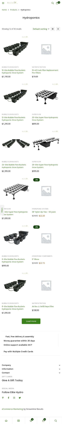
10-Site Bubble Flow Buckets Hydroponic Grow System (13, 71)
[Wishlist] (31, 420)
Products (13, 10)
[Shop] (18, 420)
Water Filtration (39, 67)
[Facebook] (8, 398)
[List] (53, 29)
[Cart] (57, 3)
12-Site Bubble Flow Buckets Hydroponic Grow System (13, 118)
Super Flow (36, 114)
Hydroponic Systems (40, 209)
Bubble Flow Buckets (10, 67)
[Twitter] (20, 398)
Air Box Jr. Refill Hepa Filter (43, 306)
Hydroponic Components (42, 256)
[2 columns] (58, 29)
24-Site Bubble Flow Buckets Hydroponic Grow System (14, 166)
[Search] (52, 3)
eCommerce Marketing (12, 409)
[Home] (6, 420)
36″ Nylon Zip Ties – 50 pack (44, 212)
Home (4, 10)
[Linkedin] (3, 398)
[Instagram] (14, 398)
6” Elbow (35, 259)
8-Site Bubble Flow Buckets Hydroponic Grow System (13, 307)
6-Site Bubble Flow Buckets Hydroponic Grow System (13, 260)
